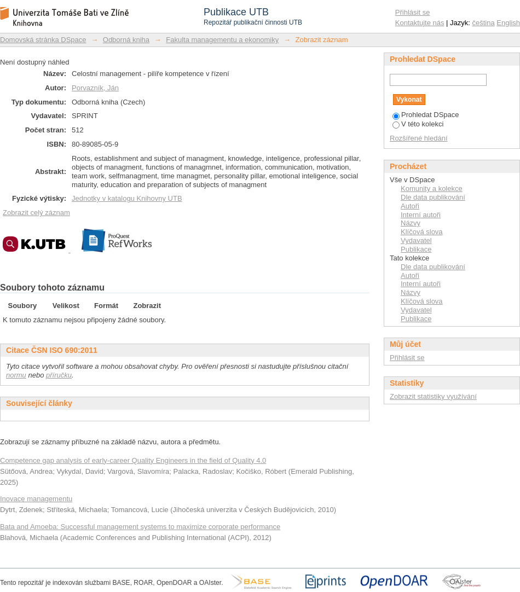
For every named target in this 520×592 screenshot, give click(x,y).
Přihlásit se (412, 12)
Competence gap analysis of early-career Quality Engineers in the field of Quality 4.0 (133, 460)
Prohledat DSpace (425, 115)
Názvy (410, 223)
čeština (483, 23)
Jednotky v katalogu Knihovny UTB (127, 198)
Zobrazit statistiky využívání (433, 396)
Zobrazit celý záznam (36, 212)
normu (16, 375)
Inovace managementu (36, 499)
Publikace (416, 249)
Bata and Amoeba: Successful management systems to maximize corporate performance (140, 527)
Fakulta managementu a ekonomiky (222, 40)
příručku (59, 375)
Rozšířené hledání (419, 138)
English (508, 23)
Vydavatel (416, 240)
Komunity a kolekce (432, 188)
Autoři (410, 206)
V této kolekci (417, 124)
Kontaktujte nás (419, 23)
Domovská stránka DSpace (43, 40)
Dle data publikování (433, 197)
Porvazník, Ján (95, 88)
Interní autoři (421, 215)
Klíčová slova (422, 232)
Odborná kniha (126, 40)
